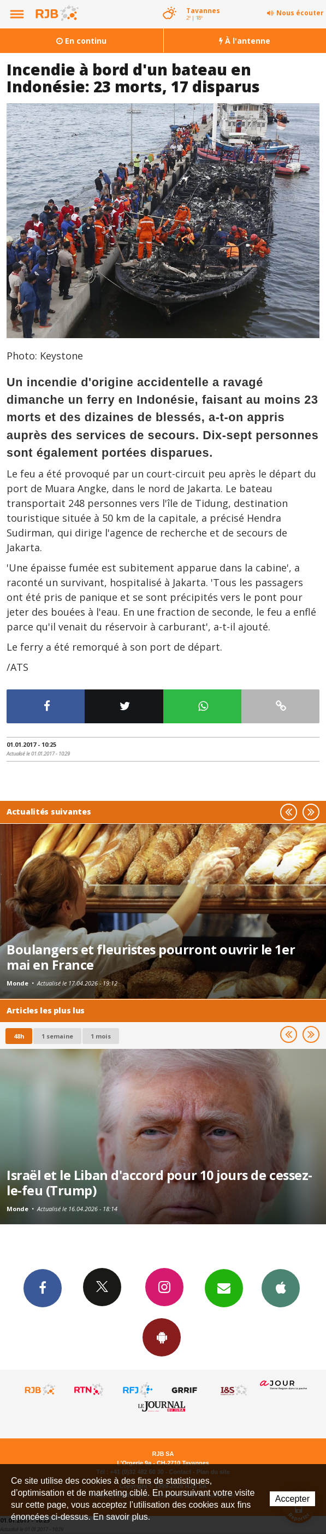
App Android (162, 1336)
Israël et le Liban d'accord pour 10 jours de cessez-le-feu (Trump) (159, 1182)
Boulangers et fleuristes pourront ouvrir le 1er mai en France (151, 957)
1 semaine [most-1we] (57, 1036)
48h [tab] (19, 1036)
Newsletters (224, 1287)
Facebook (42, 1287)
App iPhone (281, 1287)
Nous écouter (300, 12)
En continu (81, 41)
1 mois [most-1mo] (101, 1036)
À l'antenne (244, 41)
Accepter (292, 1498)
